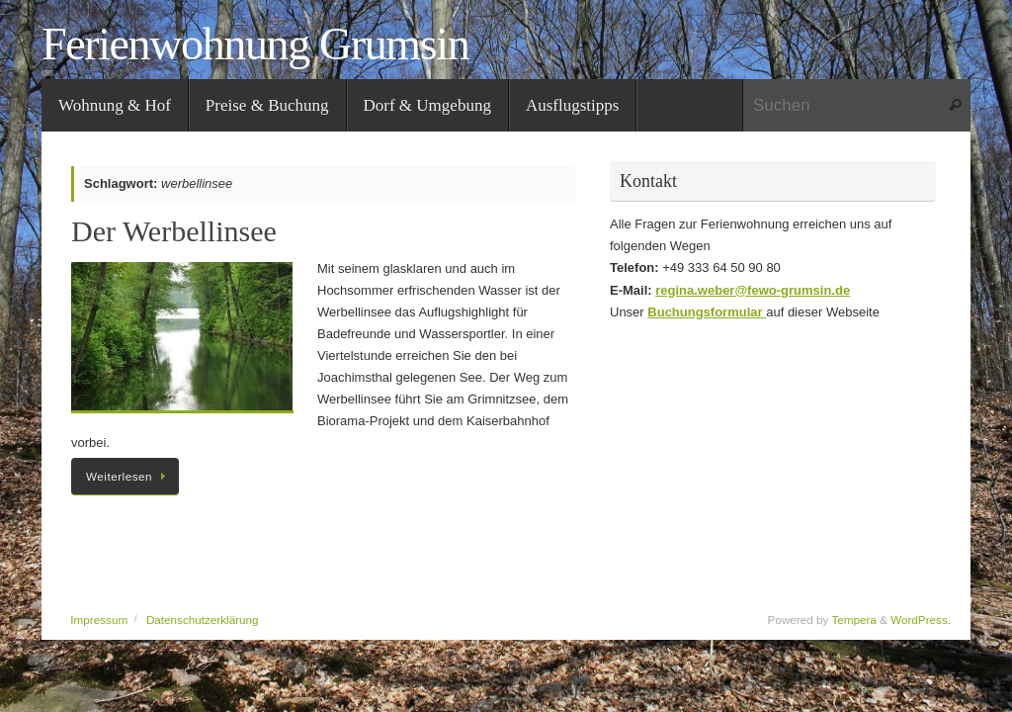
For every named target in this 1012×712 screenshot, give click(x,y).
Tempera (853, 619)
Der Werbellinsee (174, 231)
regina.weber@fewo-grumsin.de (752, 290)
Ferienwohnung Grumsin (255, 44)
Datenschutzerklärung (202, 619)
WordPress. (920, 619)
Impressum (98, 619)
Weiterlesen (128, 476)
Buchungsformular (706, 312)
